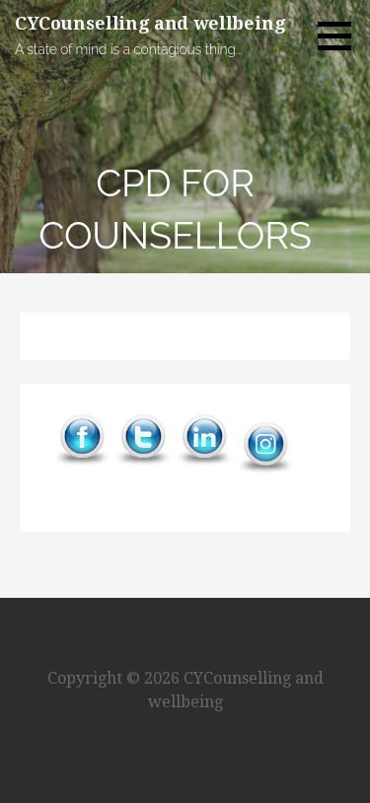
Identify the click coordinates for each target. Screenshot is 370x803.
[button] (341, 35)
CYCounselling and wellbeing (150, 23)
